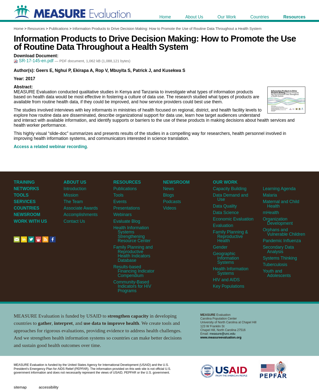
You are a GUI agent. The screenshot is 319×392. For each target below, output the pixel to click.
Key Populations (228, 286)
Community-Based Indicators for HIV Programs (132, 286)
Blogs (168, 195)
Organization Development (278, 221)
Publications (58, 29)
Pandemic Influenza (282, 240)
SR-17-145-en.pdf (34, 60)
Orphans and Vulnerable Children (284, 231)
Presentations (126, 208)
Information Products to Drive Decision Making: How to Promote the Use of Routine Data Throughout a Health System (167, 29)
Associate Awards (81, 208)
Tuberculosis (275, 264)
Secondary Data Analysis (278, 249)
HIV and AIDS (226, 279)
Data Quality (225, 206)
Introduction (75, 188)
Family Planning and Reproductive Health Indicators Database (133, 254)
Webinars (122, 214)
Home (18, 29)
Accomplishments (81, 214)
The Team (73, 201)
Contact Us (74, 221)
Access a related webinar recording (50, 146)
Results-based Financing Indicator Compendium (134, 271)
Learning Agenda (279, 188)
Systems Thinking (280, 258)
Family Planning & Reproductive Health (230, 236)
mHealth (271, 212)
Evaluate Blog (126, 221)
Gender (220, 247)
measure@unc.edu (222, 334)
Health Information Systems (230, 271)
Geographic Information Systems (226, 258)
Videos (169, 208)
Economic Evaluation (233, 219)
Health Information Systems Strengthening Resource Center (132, 234)
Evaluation (223, 225)
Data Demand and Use (230, 197)
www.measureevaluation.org (220, 337)
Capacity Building (229, 188)
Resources (36, 29)
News (168, 188)
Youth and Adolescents (277, 273)
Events (120, 201)
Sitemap (20, 387)
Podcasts (172, 201)
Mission (71, 195)
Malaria (270, 195)
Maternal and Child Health (281, 203)
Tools (118, 195)
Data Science (226, 212)
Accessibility (48, 387)
